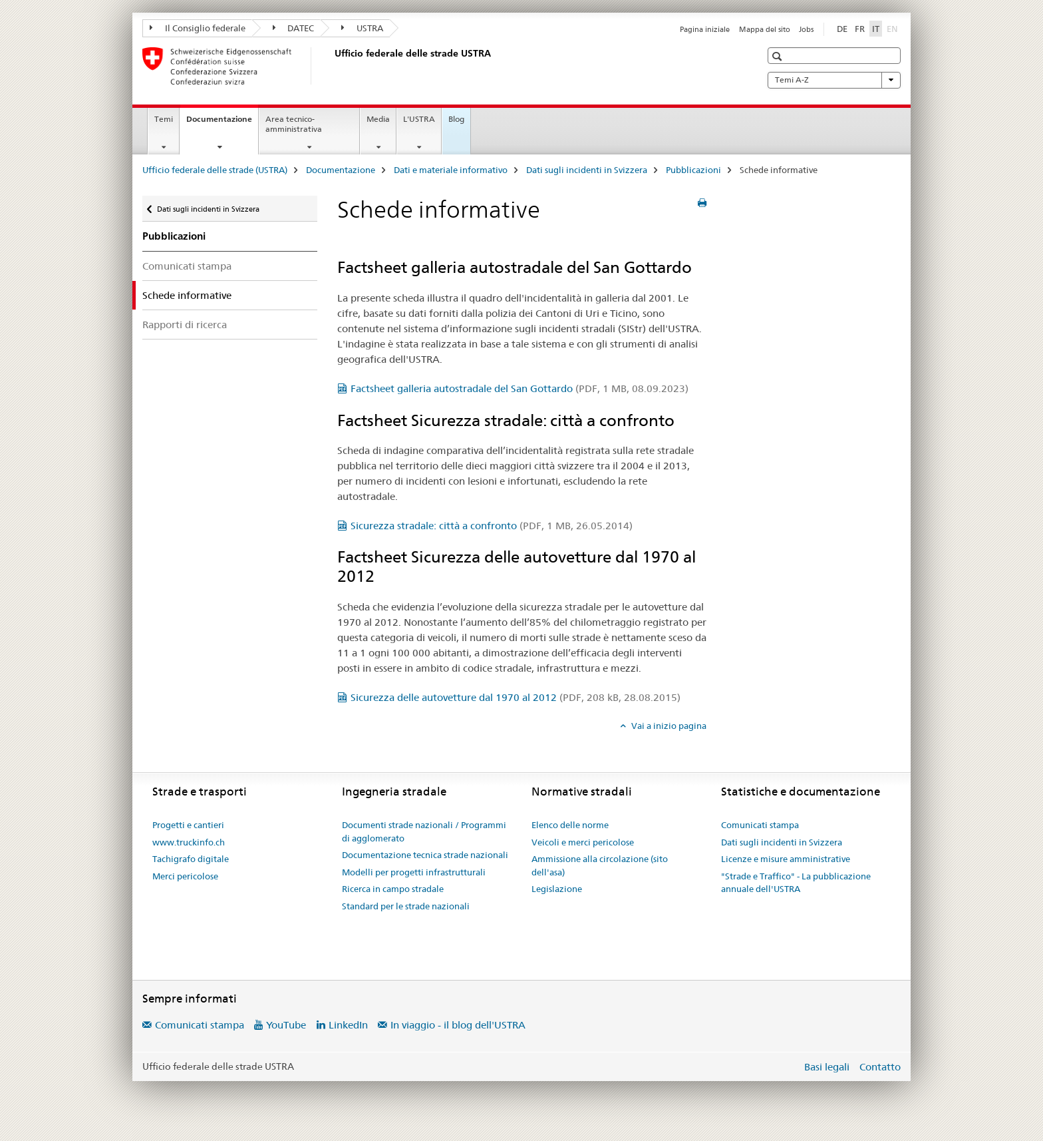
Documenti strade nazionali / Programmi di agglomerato (424, 831)
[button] (779, 56)
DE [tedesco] (842, 28)
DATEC (294, 28)
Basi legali (826, 1066)
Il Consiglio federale (197, 28)
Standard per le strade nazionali (406, 906)
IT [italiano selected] (875, 28)
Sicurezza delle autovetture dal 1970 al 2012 (515, 697)
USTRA (362, 28)
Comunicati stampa (186, 266)
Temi (163, 119)
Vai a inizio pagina (667, 725)
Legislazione (556, 888)
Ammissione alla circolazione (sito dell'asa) (599, 865)
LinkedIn (348, 1025)
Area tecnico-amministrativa (293, 124)
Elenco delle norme (570, 824)
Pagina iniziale (705, 29)
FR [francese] (860, 28)
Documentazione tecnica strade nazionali (425, 854)
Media (378, 119)
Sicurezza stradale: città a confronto (492, 525)
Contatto (880, 1066)
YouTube (286, 1025)
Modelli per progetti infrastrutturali (414, 872)
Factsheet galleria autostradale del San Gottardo (519, 388)
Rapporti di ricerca (184, 324)
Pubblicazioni (693, 169)
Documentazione (222, 123)
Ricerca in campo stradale (393, 888)
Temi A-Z (834, 80)
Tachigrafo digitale (190, 858)
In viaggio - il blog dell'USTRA (457, 1025)
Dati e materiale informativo (451, 169)
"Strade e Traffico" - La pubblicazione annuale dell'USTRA (796, 883)
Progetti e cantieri (188, 824)
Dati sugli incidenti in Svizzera (586, 169)
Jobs (806, 29)
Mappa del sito (764, 29)
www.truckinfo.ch (188, 842)
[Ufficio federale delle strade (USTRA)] (332, 66)
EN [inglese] (894, 28)
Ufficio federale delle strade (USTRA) (214, 169)
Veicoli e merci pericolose (582, 842)
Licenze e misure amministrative (785, 858)
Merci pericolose (185, 876)
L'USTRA (419, 119)
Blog (456, 119)
